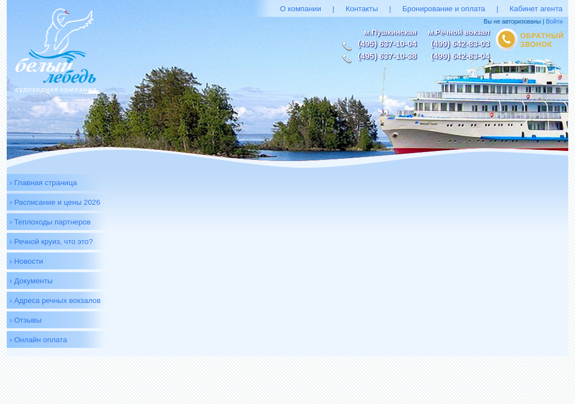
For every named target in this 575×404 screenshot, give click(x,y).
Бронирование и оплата (444, 8)
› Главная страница (43, 182)
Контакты (361, 8)
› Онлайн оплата (38, 340)
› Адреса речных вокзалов (55, 300)
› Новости (26, 261)
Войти (554, 21)
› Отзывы (26, 320)
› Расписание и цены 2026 (55, 202)
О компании (300, 8)
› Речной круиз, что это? (51, 241)
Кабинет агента (536, 8)
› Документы (31, 281)
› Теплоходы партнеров (50, 222)
